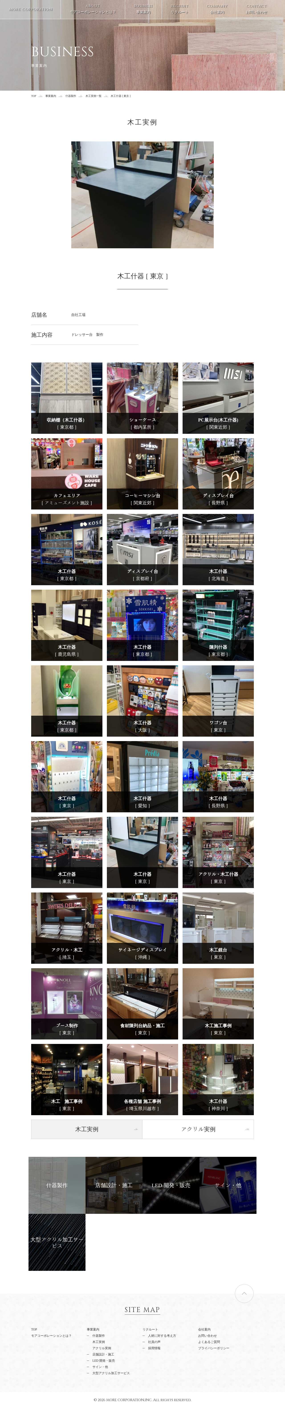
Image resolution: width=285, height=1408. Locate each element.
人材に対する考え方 (162, 1335)
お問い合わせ (256, 9)
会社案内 (217, 9)
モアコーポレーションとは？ (93, 9)
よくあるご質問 (209, 1342)
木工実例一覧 (94, 96)
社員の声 (154, 1342)
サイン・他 (100, 1367)
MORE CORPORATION (31, 9)
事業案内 (143, 9)
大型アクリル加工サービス (111, 1373)
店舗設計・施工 (103, 1354)
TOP (33, 96)
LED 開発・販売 (103, 1360)
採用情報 (154, 1348)
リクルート (180, 9)
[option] (142, 194)
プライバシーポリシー (213, 1348)
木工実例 (98, 1342)
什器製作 (70, 96)
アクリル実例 (101, 1348)
